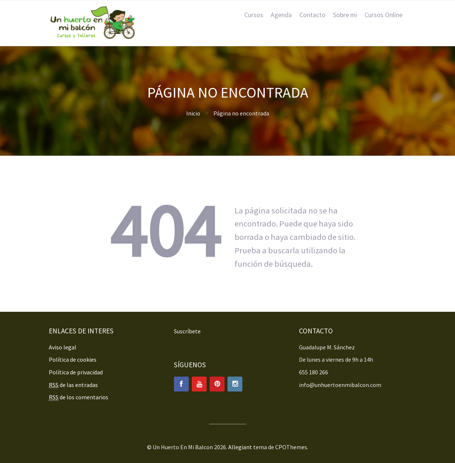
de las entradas (73, 385)
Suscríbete (187, 331)
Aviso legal (62, 347)
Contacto (312, 15)
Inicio (193, 113)
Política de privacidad (76, 372)
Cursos (253, 15)
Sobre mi (345, 15)
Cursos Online (383, 15)
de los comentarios (78, 397)
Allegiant (240, 447)
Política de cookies (72, 359)
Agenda (281, 15)
